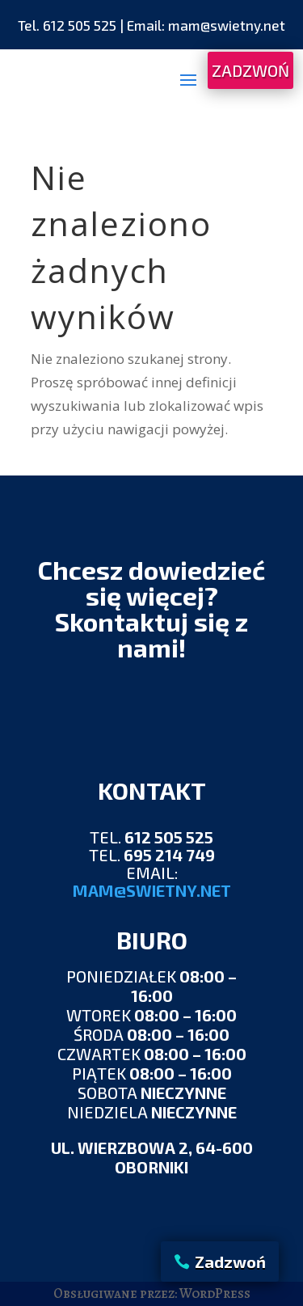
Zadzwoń (230, 1261)
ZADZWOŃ (250, 70)
